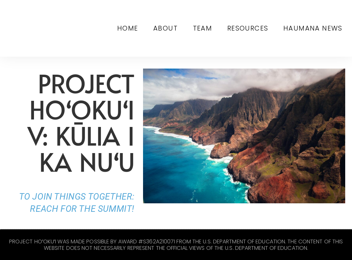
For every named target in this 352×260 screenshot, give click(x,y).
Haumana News (313, 28)
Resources (250, 28)
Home (134, 28)
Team (205, 28)
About (170, 28)
